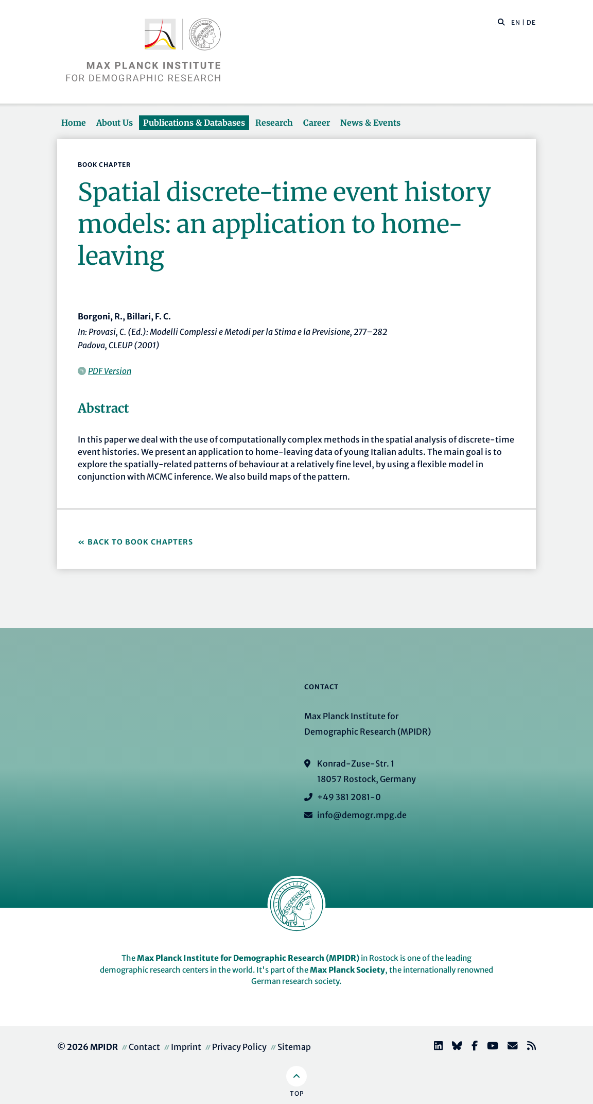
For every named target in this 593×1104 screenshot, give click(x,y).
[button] (501, 21)
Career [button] (316, 122)
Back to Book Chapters (140, 542)
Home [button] (73, 122)
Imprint (186, 1047)
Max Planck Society (347, 970)
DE (531, 22)
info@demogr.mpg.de (362, 815)
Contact (144, 1047)
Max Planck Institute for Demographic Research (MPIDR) (248, 958)
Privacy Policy (239, 1047)
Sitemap (294, 1047)
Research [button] (274, 122)
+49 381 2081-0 (349, 797)
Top (297, 1093)
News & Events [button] (370, 122)
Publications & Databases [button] (194, 122)
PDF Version (109, 371)
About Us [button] (114, 122)
